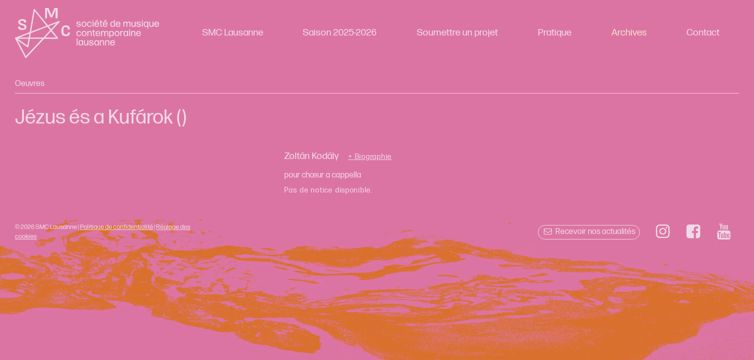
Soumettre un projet (457, 32)
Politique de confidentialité (116, 227)
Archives (629, 32)
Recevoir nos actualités (588, 231)
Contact (702, 32)
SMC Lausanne (232, 32)
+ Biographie (370, 157)
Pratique (554, 32)
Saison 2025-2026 (340, 32)
